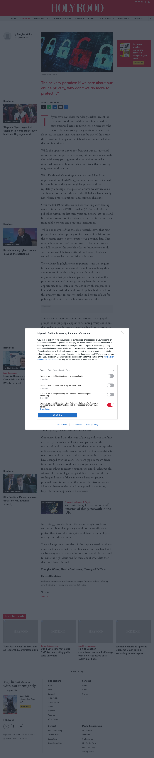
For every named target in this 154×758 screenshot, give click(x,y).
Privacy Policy (92, 425)
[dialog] (77, 379)
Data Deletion (61, 425)
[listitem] (77, 370)
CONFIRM (58, 415)
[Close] (123, 333)
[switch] (110, 376)
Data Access (77, 425)
